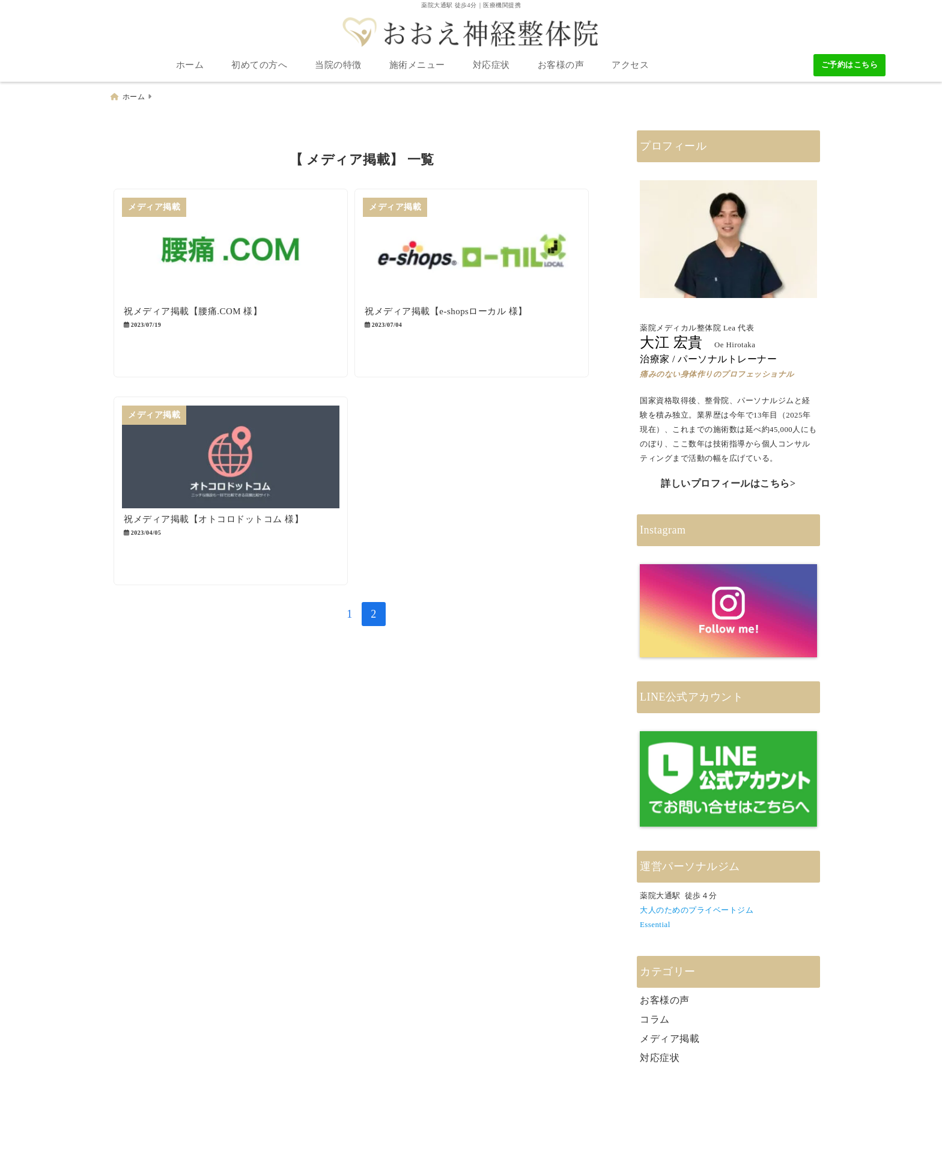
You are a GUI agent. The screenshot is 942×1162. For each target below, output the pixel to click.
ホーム (190, 66)
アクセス (630, 66)
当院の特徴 (338, 66)
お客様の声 (561, 66)
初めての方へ (259, 66)
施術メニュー (417, 66)
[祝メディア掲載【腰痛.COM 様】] (235, 250)
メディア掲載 (669, 1038)
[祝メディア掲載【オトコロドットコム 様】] (235, 467)
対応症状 (491, 66)
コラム (655, 1019)
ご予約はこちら (849, 66)
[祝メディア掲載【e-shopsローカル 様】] (484, 250)
